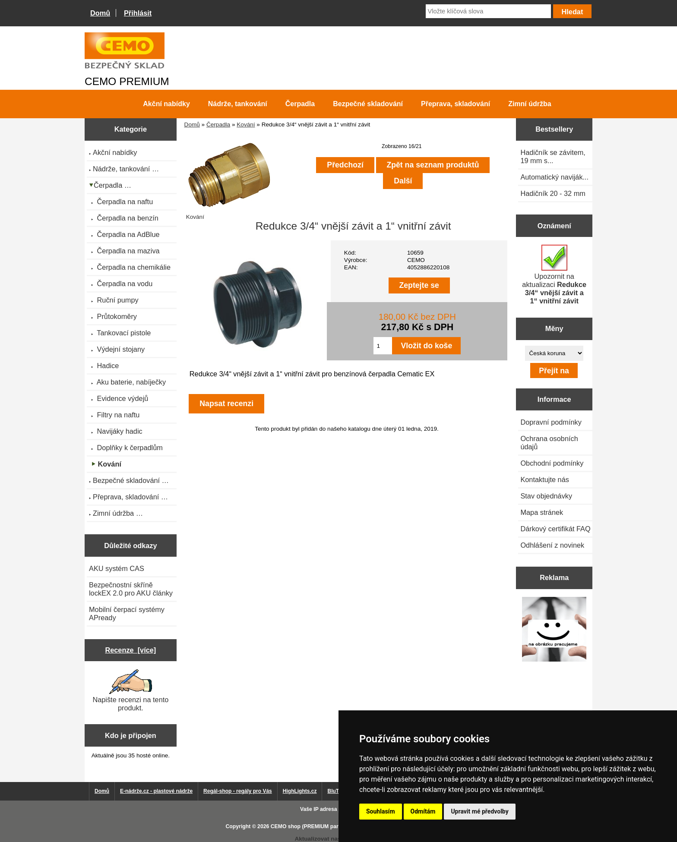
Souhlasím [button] (380, 811)
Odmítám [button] (423, 811)
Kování (246, 124)
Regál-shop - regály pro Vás (237, 791)
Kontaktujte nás (544, 479)
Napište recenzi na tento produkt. (130, 690)
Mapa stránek (541, 512)
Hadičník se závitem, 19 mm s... (552, 156)
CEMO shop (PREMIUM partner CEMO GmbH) (328, 826)
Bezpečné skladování (368, 103)
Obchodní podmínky (551, 463)
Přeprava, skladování (455, 103)
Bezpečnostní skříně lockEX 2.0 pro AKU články (131, 589)
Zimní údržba (529, 103)
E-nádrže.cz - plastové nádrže (156, 791)
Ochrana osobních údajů (549, 443)
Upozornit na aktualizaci (554, 275)
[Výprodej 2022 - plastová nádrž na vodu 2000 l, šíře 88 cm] (554, 630)
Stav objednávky (546, 496)
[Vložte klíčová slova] (488, 11)
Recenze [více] (130, 650)
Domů (100, 13)
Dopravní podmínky (550, 422)
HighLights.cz (300, 791)
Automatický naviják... (554, 177)
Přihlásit (138, 13)
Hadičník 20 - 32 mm (552, 193)
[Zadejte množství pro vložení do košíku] (382, 345)
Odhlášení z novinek (552, 545)
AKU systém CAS (116, 568)
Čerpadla (218, 124)
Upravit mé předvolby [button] (479, 811)
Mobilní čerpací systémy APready (127, 613)
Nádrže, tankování (237, 103)
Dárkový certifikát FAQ (555, 529)
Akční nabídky (166, 103)
